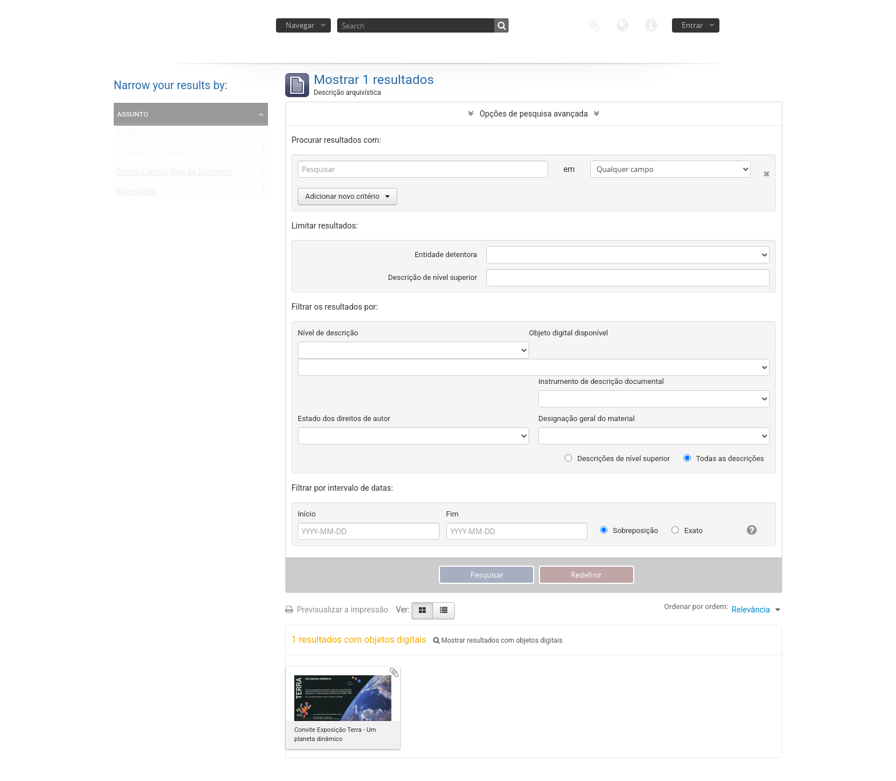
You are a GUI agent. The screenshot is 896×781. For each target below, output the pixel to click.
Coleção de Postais (150, 154)
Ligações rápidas (651, 24)
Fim (452, 514)
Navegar (300, 25)
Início (306, 514)
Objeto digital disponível (568, 333)
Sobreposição (629, 530)
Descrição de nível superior (432, 277)
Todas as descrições (723, 458)
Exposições (136, 193)
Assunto (132, 113)
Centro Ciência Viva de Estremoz (173, 174)
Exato (687, 530)
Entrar (692, 25)
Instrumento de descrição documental (600, 381)
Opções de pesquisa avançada (533, 113)
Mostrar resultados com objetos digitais (497, 640)
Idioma (622, 24)
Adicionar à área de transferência (394, 672)
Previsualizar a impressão (336, 609)
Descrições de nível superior (617, 458)
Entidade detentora (446, 254)
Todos (127, 135)
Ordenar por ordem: (696, 606)
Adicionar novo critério (347, 196)
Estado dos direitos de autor (344, 418)
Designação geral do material (586, 418)
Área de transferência (593, 24)
